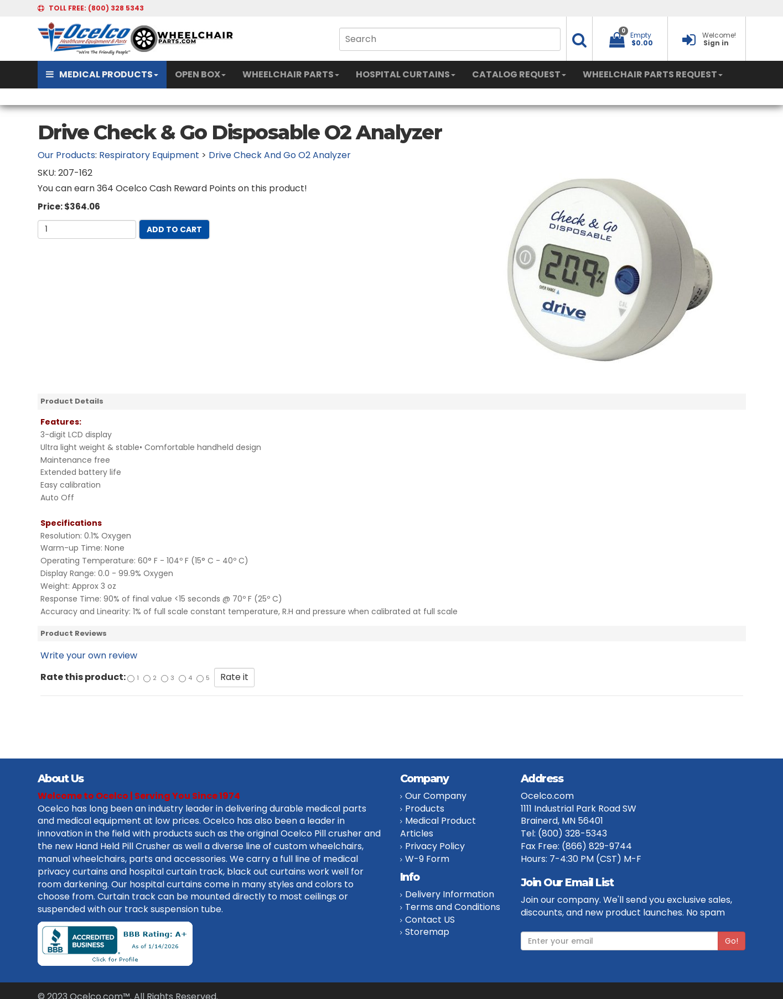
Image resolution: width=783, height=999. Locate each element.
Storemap (427, 931)
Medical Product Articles (438, 827)
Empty (640, 35)
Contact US (430, 919)
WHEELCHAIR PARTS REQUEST (653, 74)
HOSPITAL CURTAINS (405, 74)
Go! (731, 940)
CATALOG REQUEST (519, 74)
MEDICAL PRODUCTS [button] (102, 74)
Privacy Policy (435, 846)
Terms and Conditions (452, 907)
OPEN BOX (200, 74)
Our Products (66, 155)
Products (424, 808)
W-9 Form (427, 858)
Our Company (435, 795)
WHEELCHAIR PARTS (290, 74)
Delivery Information (449, 894)
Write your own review (88, 655)
